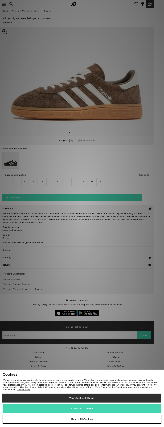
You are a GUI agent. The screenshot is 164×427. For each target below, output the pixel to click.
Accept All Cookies (82, 408)
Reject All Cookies (82, 419)
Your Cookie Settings (81, 398)
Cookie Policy (23, 389)
